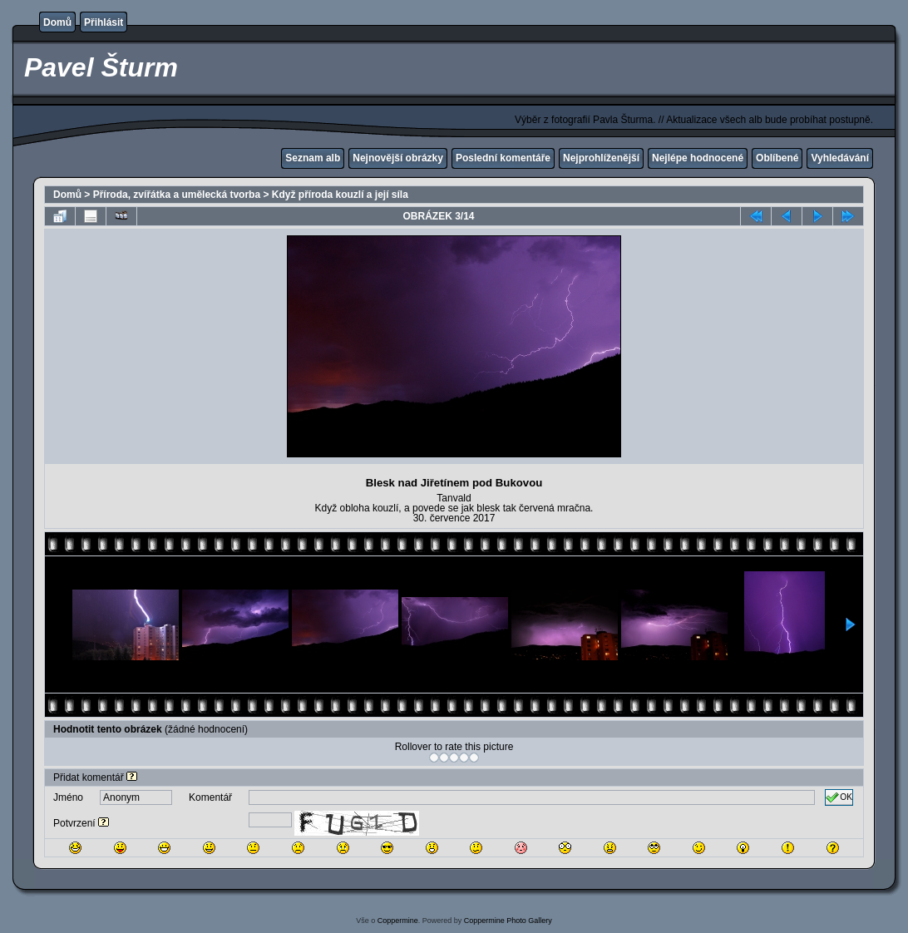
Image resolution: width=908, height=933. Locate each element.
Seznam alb (312, 158)
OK (839, 797)
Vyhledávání (840, 158)
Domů (57, 22)
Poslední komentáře (503, 158)
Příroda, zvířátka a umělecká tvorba (176, 194)
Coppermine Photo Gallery (508, 920)
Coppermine (398, 920)
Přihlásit (103, 22)
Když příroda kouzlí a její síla (340, 194)
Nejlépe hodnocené (697, 158)
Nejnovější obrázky (398, 158)
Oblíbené (777, 158)
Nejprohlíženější (601, 158)
